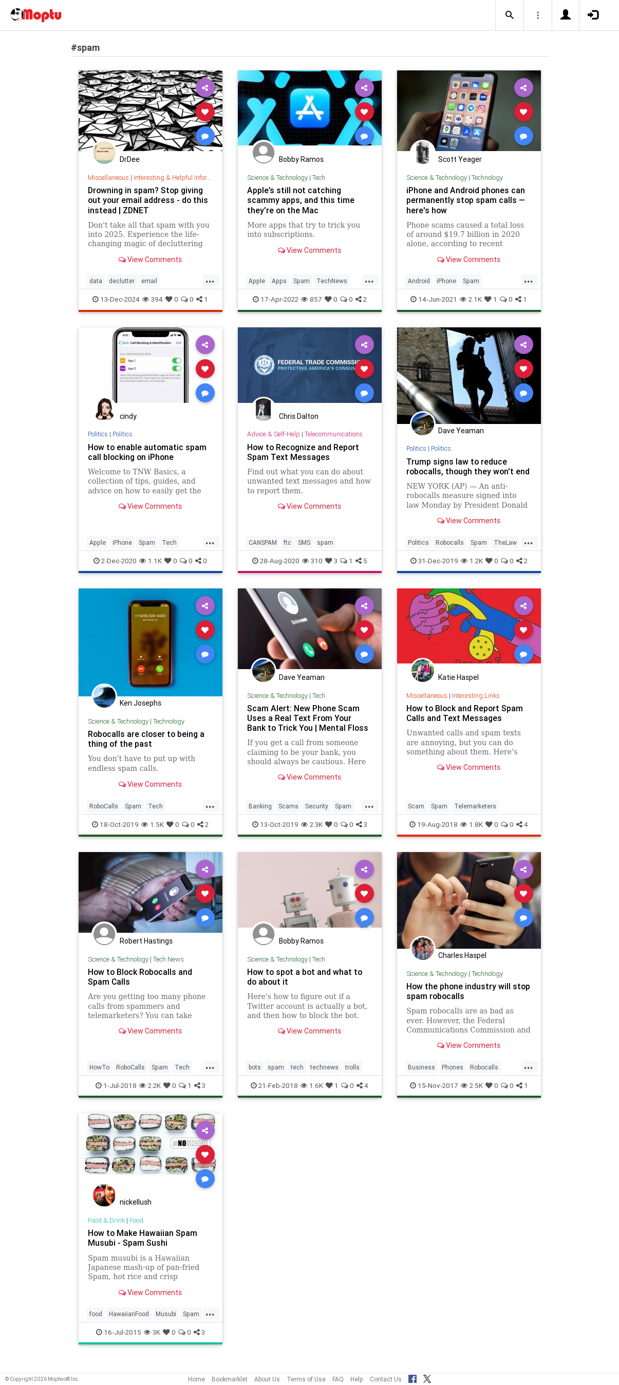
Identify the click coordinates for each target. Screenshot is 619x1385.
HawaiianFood (129, 1323)
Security (316, 816)
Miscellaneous (108, 177)
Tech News (168, 969)
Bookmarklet (230, 1379)
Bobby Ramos (301, 159)
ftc (287, 552)
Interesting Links (476, 705)
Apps (279, 281)
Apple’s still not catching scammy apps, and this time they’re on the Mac (300, 200)
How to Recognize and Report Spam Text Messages (304, 452)
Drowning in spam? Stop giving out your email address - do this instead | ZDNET (149, 200)
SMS (304, 552)
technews (324, 1077)
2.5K (472, 1095)
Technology (487, 177)
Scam (416, 816)
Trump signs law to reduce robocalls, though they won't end (461, 471)
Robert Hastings (146, 950)
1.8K (471, 834)
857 (311, 299)
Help (356, 1379)
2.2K (150, 1095)
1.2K (472, 570)
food (95, 1323)
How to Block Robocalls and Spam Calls (141, 986)
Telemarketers (475, 816)
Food (137, 1230)
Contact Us (386, 1379)
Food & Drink (106, 1230)
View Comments (150, 259)
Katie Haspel (458, 687)
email (149, 281)
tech (297, 1077)
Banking (260, 816)
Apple (257, 281)
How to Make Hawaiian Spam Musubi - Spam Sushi (143, 1248)
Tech (318, 177)
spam (325, 552)
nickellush (136, 1211)
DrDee (130, 159)
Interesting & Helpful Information (180, 177)
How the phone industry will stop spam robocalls (459, 1001)
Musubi (166, 1323)
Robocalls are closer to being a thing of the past (147, 748)
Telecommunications (334, 434)
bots (255, 1077)
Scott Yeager (460, 159)
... (210, 280)
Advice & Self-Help (273, 434)
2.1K (471, 299)
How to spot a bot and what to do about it (306, 986)
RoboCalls (103, 816)
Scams (288, 816)
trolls (352, 1077)
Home (196, 1379)
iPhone (446, 281)
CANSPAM (263, 552)
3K (152, 1341)
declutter (122, 281)
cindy (128, 416)
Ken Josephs (140, 712)
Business (421, 1077)
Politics (98, 434)
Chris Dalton (298, 416)
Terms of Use (306, 1379)
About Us (267, 1379)
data (95, 281)
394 (152, 299)
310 (312, 570)
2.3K (312, 834)
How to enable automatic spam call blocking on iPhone (148, 452)
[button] (509, 15)
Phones (452, 1077)
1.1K (150, 570)
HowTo (99, 1077)
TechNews (331, 281)
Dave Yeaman (461, 430)
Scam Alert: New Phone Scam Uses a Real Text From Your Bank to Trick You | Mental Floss (308, 728)
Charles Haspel (462, 965)
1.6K (312, 1095)
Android (419, 281)
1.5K (152, 834)
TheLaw (505, 552)
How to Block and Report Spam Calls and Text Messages (465, 723)
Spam (301, 281)
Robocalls (450, 552)
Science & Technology (277, 177)
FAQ (338, 1379)
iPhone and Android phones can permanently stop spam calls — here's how (466, 200)
